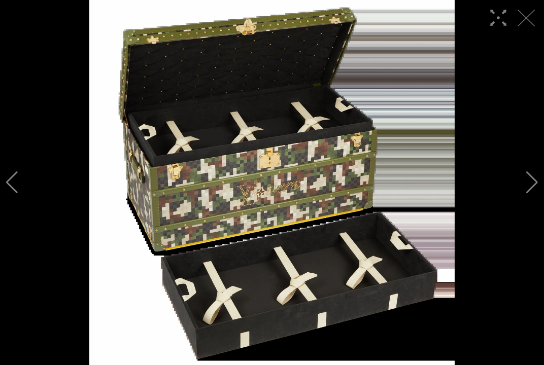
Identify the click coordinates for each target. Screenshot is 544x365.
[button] (12, 182)
